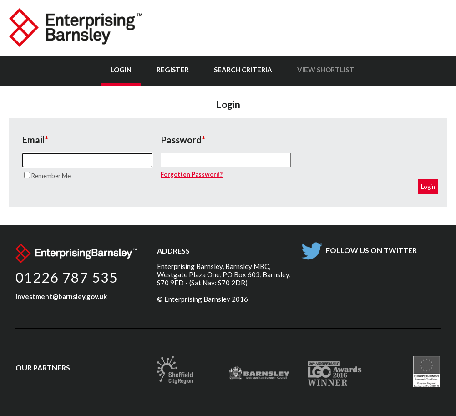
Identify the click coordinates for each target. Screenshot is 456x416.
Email (33, 139)
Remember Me (51, 175)
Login (121, 70)
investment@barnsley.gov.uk (61, 296)
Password (181, 139)
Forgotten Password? (192, 174)
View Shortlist (325, 70)
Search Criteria (243, 70)
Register (173, 70)
